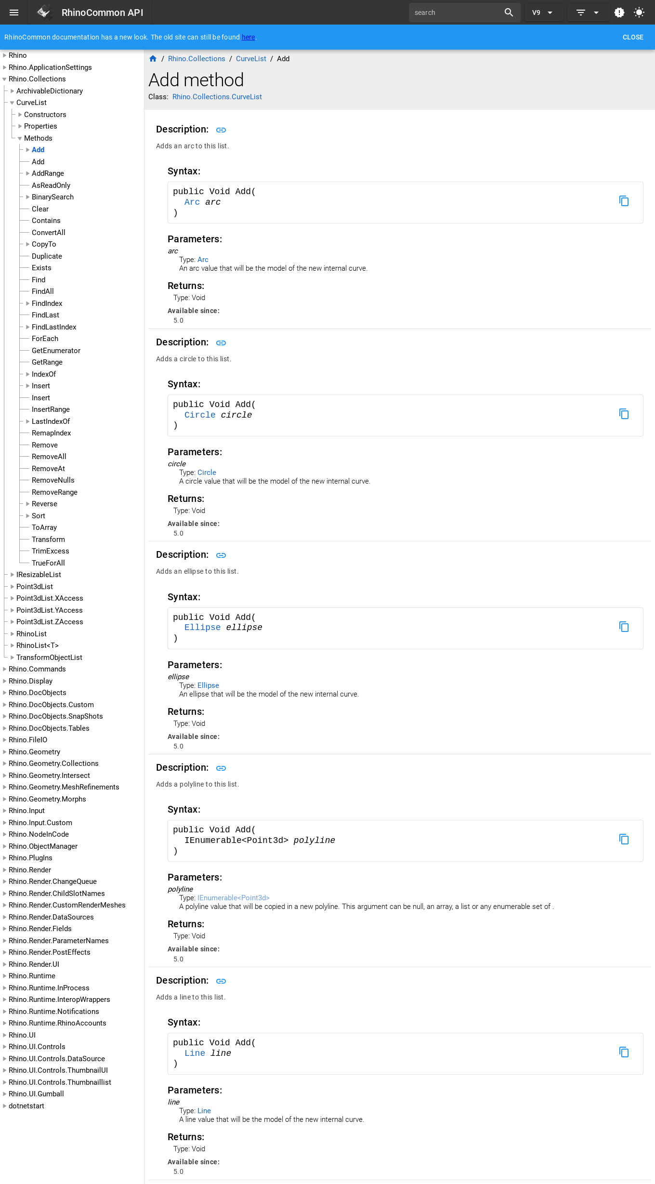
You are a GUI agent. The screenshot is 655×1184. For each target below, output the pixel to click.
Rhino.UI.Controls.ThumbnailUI (58, 1070)
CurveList (31, 102)
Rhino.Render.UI (34, 964)
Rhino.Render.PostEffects (50, 952)
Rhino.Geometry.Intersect (49, 775)
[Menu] (14, 12)
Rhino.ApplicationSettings (50, 67)
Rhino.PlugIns (30, 858)
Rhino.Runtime (32, 976)
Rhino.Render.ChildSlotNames (57, 893)
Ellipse (205, 627)
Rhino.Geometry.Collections (54, 763)
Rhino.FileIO (28, 740)
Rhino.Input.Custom (40, 822)
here (248, 37)
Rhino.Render (30, 870)
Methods (38, 138)
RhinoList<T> (37, 645)
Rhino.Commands (37, 669)
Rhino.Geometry (34, 752)
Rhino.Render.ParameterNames (59, 940)
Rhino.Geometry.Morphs (47, 799)
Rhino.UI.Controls (37, 1046)
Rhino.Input (27, 810)
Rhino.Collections (37, 79)
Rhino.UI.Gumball (36, 1094)
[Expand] (588, 12)
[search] (457, 12)
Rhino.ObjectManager (43, 846)
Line (197, 1053)
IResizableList (38, 574)
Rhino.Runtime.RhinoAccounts (57, 1023)
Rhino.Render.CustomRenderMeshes (67, 905)
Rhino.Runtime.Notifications (54, 1011)
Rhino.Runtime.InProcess (49, 988)
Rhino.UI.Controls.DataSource (57, 1058)
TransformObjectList (49, 657)
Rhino (18, 55)
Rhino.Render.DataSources (51, 917)
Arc (194, 202)
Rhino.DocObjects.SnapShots (56, 716)
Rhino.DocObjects (37, 692)
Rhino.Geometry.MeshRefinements (64, 787)
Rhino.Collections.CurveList (217, 96)
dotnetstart (26, 1106)
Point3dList (34, 586)
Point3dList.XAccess (49, 598)
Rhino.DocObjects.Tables (49, 728)
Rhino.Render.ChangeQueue (53, 881)
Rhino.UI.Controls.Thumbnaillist (60, 1082)
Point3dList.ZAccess (49, 622)
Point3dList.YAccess (49, 610)
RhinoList (31, 634)
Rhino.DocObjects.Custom (51, 704)
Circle (202, 415)
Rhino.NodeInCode (39, 834)
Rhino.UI (22, 1035)
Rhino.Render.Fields (40, 928)
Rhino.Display (30, 681)
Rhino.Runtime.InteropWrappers (59, 999)
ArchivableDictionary (49, 91)
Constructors (45, 114)
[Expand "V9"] (543, 12)
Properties (40, 126)
